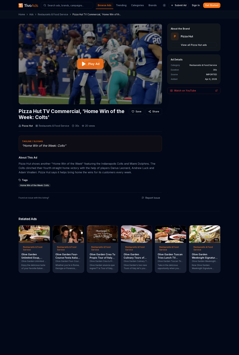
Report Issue (151, 197)
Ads (31, 14)
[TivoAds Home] (28, 5)
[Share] (154, 111)
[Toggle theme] (164, 5)
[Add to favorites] (136, 111)
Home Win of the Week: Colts (34, 185)
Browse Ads (104, 5)
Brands (153, 5)
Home (22, 14)
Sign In (196, 5)
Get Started (211, 5)
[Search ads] (67, 5)
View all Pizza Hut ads (194, 44)
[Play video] (90, 64)
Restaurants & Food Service (53, 14)
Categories (137, 5)
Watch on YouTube (194, 90)
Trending (121, 5)
